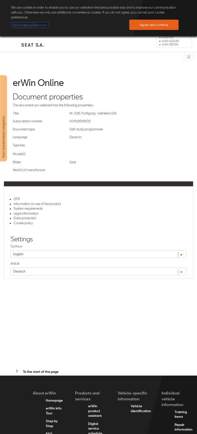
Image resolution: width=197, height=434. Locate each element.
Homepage (54, 400)
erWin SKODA (170, 44)
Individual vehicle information (172, 399)
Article (15, 263)
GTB (17, 199)
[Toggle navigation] (189, 57)
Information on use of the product (37, 204)
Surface (16, 246)
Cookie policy (23, 223)
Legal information (26, 213)
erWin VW (167, 37)
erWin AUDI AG (170, 41)
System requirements (28, 208)
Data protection (25, 218)
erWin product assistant (95, 411)
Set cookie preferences (30, 25)
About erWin (44, 393)
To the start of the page (41, 372)
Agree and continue (154, 25)
